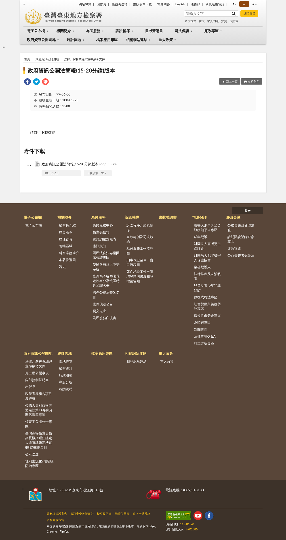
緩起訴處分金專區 (207, 316)
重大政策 (165, 39)
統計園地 (74, 39)
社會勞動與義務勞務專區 (207, 306)
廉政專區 (211, 31)
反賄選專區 (202, 322)
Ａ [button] (244, 4)
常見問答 (163, 4)
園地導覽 (65, 361)
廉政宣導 (234, 248)
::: (24, 3)
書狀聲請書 (154, 31)
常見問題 (213, 21)
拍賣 (224, 21)
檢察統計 (65, 368)
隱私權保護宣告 (57, 513)
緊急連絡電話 (215, 4)
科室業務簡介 (69, 253)
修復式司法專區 (205, 297)
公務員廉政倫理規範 (240, 227)
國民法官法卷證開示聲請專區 (106, 255)
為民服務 (93, 31)
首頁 (27, 59)
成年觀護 (200, 237)
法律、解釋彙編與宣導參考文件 (84, 59)
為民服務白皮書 (104, 318)
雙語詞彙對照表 (104, 239)
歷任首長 (65, 239)
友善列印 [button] (253, 81)
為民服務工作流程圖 (139, 250)
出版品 (30, 387)
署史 (62, 267)
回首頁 (101, 4)
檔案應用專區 (107, 39)
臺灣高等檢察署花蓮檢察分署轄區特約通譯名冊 (106, 280)
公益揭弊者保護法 (240, 255)
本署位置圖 (67, 260)
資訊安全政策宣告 (82, 513)
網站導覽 (85, 4)
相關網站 (65, 389)
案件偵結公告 (103, 304)
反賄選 (233, 21)
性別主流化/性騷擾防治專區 (39, 463)
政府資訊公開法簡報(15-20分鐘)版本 (71, 70)
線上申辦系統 (141, 513)
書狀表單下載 (142, 4)
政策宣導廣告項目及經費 (38, 396)
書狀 (202, 21)
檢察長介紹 (67, 225)
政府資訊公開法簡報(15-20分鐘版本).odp (79, 164)
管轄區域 (65, 246)
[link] (27, 82)
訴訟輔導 (123, 31)
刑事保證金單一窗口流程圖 (139, 262)
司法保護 (182, 31)
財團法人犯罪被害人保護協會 (207, 257)
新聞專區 (200, 329)
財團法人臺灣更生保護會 (207, 246)
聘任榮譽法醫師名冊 (106, 294)
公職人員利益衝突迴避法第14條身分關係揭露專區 (39, 410)
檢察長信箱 (119, 4)
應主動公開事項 (37, 373)
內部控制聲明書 (37, 380)
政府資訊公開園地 (41, 39)
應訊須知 (99, 246)
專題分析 (65, 382)
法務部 (195, 4)
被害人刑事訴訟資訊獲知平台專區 (207, 227)
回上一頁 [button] (232, 81)
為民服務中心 (103, 225)
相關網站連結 (136, 39)
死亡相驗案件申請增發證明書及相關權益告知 (139, 276)
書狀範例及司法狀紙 (139, 239)
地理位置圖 (122, 513)
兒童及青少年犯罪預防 (207, 287)
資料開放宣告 (55, 520)
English (180, 4)
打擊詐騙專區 (204, 343)
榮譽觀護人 (202, 267)
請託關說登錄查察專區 (240, 239)
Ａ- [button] (234, 4)
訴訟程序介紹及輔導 (139, 227)
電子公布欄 (36, 31)
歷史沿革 (65, 232)
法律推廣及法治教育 (207, 276)
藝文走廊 (99, 311)
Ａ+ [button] (254, 4)
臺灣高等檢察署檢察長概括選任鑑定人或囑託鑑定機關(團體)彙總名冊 (38, 440)
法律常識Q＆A (205, 336)
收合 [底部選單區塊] (247, 210)
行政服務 (65, 375)
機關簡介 (64, 31)
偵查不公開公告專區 (38, 424)
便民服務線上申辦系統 (106, 266)
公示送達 (190, 21)
